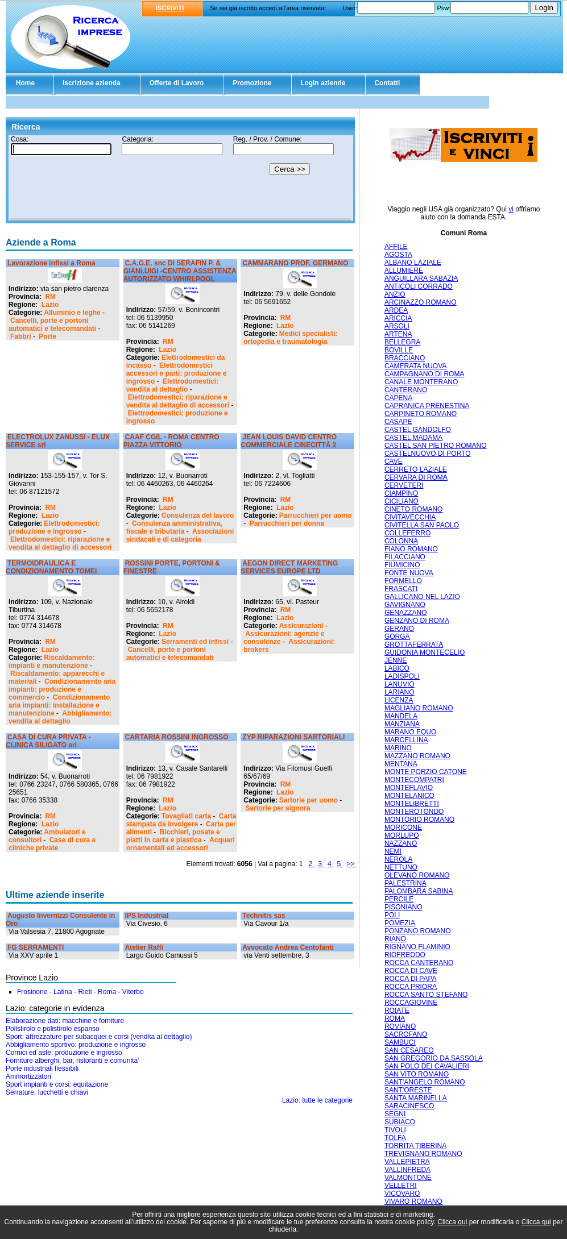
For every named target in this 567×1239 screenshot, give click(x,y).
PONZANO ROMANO (417, 931)
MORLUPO (401, 835)
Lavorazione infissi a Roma (51, 263)
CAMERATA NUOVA (415, 366)
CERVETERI (403, 485)
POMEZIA (399, 923)
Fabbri (20, 336)
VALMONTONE (408, 1178)
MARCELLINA (406, 740)
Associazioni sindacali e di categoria (180, 535)
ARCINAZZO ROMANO (420, 302)
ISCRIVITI (170, 8)
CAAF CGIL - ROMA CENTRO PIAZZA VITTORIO (171, 441)
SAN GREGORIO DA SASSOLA (433, 1058)
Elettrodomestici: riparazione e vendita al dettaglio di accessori (177, 401)
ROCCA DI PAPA (410, 979)
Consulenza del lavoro (198, 515)
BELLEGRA (402, 342)
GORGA (397, 637)
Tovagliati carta (186, 816)
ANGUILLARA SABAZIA (421, 278)
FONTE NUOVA (408, 573)
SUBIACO (399, 1122)
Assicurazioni (301, 626)
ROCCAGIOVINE (410, 1003)
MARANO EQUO (410, 732)
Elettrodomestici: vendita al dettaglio (172, 385)
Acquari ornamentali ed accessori (180, 844)
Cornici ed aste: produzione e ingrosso (64, 1053)
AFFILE (396, 247)
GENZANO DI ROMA (416, 621)
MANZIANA (402, 724)
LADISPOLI (402, 676)
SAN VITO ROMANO (416, 1074)
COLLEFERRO (407, 533)
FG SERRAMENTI (35, 947)
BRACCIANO (404, 358)
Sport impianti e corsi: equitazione (57, 1084)
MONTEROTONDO (414, 812)
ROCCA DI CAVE (410, 971)
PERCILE (398, 899)
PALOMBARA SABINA (418, 891)
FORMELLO (403, 581)
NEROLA (398, 859)
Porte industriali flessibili (42, 1068)
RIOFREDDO (404, 955)
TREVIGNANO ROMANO (423, 1154)
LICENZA (398, 700)
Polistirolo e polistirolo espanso (53, 1029)
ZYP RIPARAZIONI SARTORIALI (293, 737)
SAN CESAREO (409, 1050)
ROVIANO (400, 1026)
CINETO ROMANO (413, 509)
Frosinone (32, 992)
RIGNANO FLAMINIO (417, 947)
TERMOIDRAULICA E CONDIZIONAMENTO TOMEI (51, 567)
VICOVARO (402, 1194)
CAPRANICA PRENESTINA (426, 406)
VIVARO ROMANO (413, 1201)
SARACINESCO (409, 1106)
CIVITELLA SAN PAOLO (421, 525)
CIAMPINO (401, 493)
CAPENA (398, 398)
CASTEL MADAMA (413, 438)
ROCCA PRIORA (410, 987)
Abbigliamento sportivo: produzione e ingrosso (76, 1045)
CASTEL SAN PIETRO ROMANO (435, 446)
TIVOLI (395, 1130)
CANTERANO (405, 390)
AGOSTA (398, 255)
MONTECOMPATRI (414, 780)
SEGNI (394, 1114)
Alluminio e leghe (72, 313)
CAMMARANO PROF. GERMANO (295, 263)
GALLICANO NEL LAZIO (422, 597)
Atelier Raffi (144, 947)
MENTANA (400, 764)
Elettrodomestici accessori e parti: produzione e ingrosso (176, 373)
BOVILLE (398, 350)
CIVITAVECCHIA (410, 517)
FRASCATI (400, 589)
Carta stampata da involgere (181, 820)
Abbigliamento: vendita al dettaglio (60, 717)
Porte (47, 336)
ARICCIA (398, 318)
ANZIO (394, 294)
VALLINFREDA (407, 1170)
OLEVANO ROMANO (416, 875)
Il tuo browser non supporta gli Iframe (180, 178)
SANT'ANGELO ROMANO (424, 1082)
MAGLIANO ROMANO (418, 708)
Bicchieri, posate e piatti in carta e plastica (173, 836)
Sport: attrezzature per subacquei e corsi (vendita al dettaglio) (99, 1037)
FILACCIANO (404, 557)
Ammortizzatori (28, 1076)
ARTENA (398, 334)
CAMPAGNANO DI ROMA (424, 374)
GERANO (399, 629)
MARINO (398, 748)
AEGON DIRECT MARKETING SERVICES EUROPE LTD (289, 567)
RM (50, 297)
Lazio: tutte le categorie (317, 1100)
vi (511, 209)
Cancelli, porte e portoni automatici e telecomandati (52, 324)
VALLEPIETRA (407, 1162)
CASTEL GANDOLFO (417, 430)
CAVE (393, 461)
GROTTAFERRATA (413, 644)
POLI (392, 915)
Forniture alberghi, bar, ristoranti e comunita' (72, 1061)
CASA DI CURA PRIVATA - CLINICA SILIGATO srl (48, 741)
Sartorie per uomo (308, 800)
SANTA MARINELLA (415, 1098)
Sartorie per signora (277, 808)
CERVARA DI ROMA (416, 477)
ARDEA (396, 310)
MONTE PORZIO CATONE (425, 772)
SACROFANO (405, 1034)
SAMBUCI (400, 1042)
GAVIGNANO (404, 605)
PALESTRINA (405, 883)
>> (351, 864)
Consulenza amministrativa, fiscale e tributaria (174, 527)
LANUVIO (399, 684)
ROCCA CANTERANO (418, 963)
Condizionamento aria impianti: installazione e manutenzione (59, 705)
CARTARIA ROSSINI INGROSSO (177, 737)
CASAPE (398, 422)
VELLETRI (400, 1186)
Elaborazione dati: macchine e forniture (65, 1021)
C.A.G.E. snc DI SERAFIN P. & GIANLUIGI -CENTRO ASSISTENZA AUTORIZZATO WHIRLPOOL (179, 271)
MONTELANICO (409, 796)
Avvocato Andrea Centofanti (287, 947)
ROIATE (396, 1011)
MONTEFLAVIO (408, 788)
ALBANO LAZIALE (412, 263)
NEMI (393, 851)
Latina (62, 992)
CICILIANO (401, 501)
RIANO (395, 939)
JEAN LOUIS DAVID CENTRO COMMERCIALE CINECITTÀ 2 (289, 441)
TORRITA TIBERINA (415, 1146)
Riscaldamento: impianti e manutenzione (52, 662)
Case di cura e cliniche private (52, 844)
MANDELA (400, 716)
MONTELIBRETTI (411, 804)
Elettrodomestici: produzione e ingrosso (54, 527)
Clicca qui (452, 1222)
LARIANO (399, 692)
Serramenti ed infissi (195, 642)
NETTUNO (400, 867)
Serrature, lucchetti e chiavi (47, 1092)
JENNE (395, 660)
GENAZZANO (405, 613)
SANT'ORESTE (408, 1090)
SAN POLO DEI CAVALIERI (426, 1066)
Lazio (50, 305)
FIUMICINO (402, 565)
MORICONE (403, 827)
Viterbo (133, 992)
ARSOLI (396, 326)
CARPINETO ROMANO (420, 414)
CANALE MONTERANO (421, 382)
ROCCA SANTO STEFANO (425, 995)
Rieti (85, 992)
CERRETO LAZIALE (415, 469)
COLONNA (401, 541)
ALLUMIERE (403, 271)
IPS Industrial (147, 916)
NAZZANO (400, 843)
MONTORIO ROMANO (419, 820)
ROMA (394, 1018)
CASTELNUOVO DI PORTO (427, 454)
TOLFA (395, 1138)
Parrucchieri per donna (287, 523)
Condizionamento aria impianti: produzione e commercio (62, 689)
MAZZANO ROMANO (417, 756)
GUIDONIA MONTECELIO (424, 652)
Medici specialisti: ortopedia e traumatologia (290, 338)
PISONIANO (403, 907)
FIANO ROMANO (411, 549)
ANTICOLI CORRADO (418, 286)
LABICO (396, 668)
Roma (107, 992)
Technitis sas (263, 916)
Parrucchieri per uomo (315, 515)
